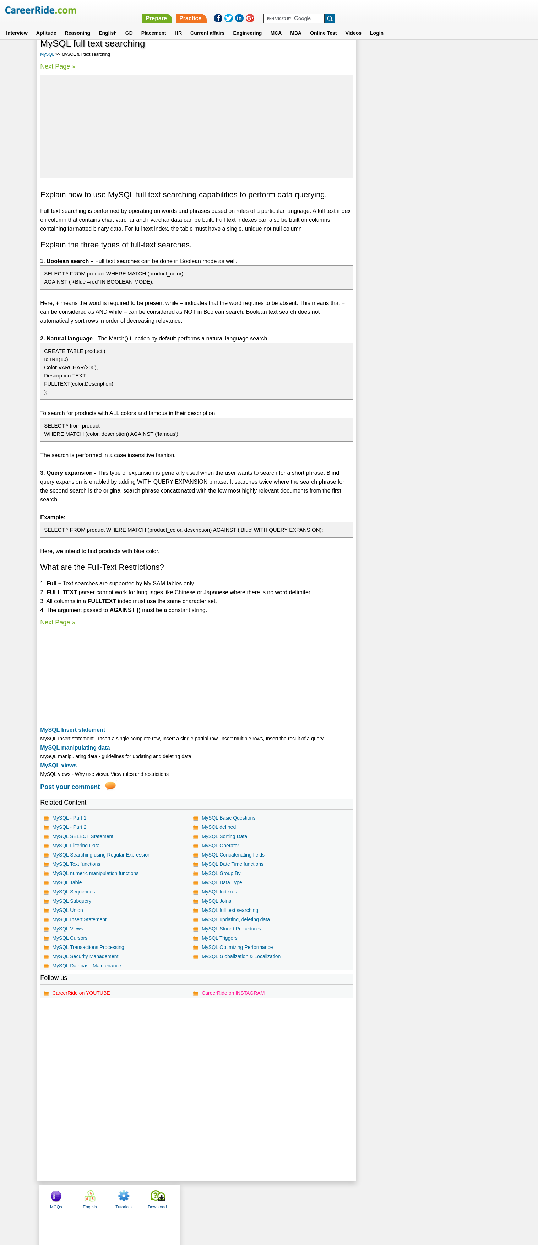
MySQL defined (219, 827)
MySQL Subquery (71, 901)
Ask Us (295, 1198)
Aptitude (46, 24)
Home (181, 1198)
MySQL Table (67, 882)
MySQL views (58, 765)
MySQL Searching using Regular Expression (101, 855)
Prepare (353, 10)
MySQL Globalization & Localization (241, 956)
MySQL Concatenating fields (233, 855)
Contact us (233, 1198)
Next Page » (57, 66)
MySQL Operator (220, 845)
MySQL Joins (216, 901)
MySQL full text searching (230, 910)
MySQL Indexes (219, 892)
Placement (153, 24)
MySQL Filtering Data (75, 845)
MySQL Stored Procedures (231, 929)
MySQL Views (67, 929)
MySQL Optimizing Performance (237, 947)
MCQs (375, 54)
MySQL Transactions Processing (88, 947)
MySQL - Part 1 (69, 818)
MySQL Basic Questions (228, 818)
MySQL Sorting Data (224, 836)
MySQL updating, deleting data (236, 919)
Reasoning (78, 24)
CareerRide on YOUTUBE (81, 993)
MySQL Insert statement (72, 730)
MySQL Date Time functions (232, 864)
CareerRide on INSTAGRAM (233, 993)
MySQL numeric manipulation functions (95, 873)
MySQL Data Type (222, 882)
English (108, 24)
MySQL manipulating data (75, 748)
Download (476, 54)
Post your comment (70, 786)
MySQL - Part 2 (69, 827)
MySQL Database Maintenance (86, 965)
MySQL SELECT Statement (82, 836)
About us (204, 1198)
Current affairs (207, 24)
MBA (295, 24)
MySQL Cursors (69, 938)
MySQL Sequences (73, 892)
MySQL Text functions (76, 864)
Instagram (347, 1198)
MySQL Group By (221, 873)
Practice (388, 10)
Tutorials (442, 54)
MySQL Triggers (220, 938)
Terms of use (266, 1198)
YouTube (319, 1198)
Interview (17, 24)
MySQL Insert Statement (79, 919)
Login (377, 24)
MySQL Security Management (85, 956)
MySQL (47, 54)
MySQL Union (67, 910)
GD (129, 24)
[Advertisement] (196, 126)
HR (178, 24)
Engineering (247, 24)
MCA (276, 24)
